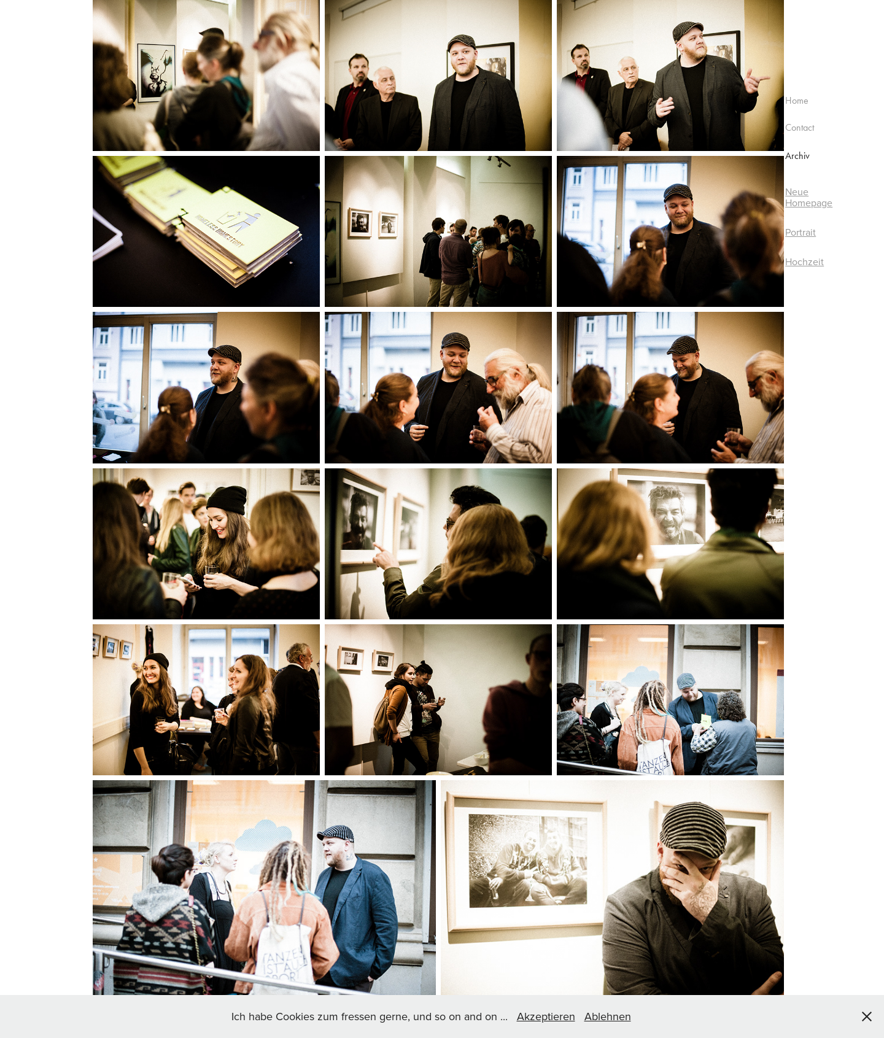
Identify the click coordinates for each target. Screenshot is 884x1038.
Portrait (800, 232)
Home (796, 100)
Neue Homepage (808, 197)
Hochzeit (804, 261)
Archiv (797, 155)
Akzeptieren (546, 1016)
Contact (799, 127)
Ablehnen (607, 1016)
